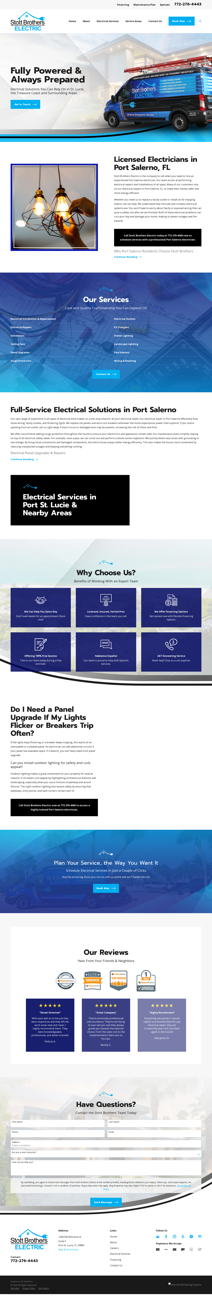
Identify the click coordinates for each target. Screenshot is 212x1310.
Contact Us (116, 1302)
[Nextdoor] (199, 1274)
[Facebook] (166, 1274)
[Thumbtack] (191, 1274)
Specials (165, 4)
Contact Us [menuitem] (155, 21)
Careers (114, 1285)
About (113, 1279)
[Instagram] (174, 1274)
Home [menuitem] (72, 21)
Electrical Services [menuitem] (108, 21)
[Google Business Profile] (157, 1274)
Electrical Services (120, 1291)
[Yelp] (183, 1274)
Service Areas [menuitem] (133, 21)
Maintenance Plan (145, 4)
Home (113, 1274)
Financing (123, 4)
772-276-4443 (187, 4)
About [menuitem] (86, 21)
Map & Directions (68, 1287)
